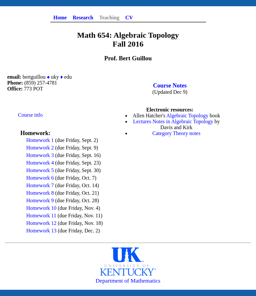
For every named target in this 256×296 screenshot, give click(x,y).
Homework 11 (41, 215)
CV (129, 17)
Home (60, 17)
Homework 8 (40, 193)
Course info (30, 115)
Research (83, 17)
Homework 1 (40, 140)
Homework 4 (40, 163)
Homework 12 (41, 223)
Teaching (109, 17)
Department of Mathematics (128, 280)
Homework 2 (40, 147)
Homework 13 (41, 230)
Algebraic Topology (187, 115)
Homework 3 (40, 155)
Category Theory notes (176, 133)
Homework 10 (41, 208)
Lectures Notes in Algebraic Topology (173, 121)
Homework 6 (40, 178)
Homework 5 (40, 170)
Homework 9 (40, 200)
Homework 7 (40, 185)
